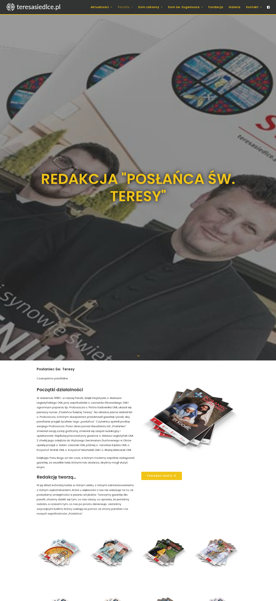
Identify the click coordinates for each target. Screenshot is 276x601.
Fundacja (215, 7)
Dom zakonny (150, 7)
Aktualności (101, 7)
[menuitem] (101, 7)
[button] (268, 7)
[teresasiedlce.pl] (35, 7)
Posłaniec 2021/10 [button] (161, 402)
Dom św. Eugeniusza (185, 7)
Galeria (234, 7)
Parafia (125, 7)
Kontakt (254, 7)
